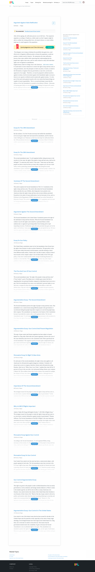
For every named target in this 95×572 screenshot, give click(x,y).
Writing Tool (38, 2)
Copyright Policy (33, 562)
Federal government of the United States (56, 553)
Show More (34, 83)
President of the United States (53, 550)
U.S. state (11, 552)
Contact (11, 564)
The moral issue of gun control (32, 31)
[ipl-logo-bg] (12, 2)
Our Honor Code (33, 566)
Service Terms (32, 569)
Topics (32, 2)
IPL (10, 6)
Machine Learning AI (47, 2)
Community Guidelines (34, 564)
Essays (27, 2)
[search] (80, 2)
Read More (34, 136)
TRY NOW (38, 44)
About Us (12, 562)
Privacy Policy (32, 567)
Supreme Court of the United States (16, 553)
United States (12, 550)
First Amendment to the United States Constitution (57, 552)
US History (56, 2)
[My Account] (84, 2)
